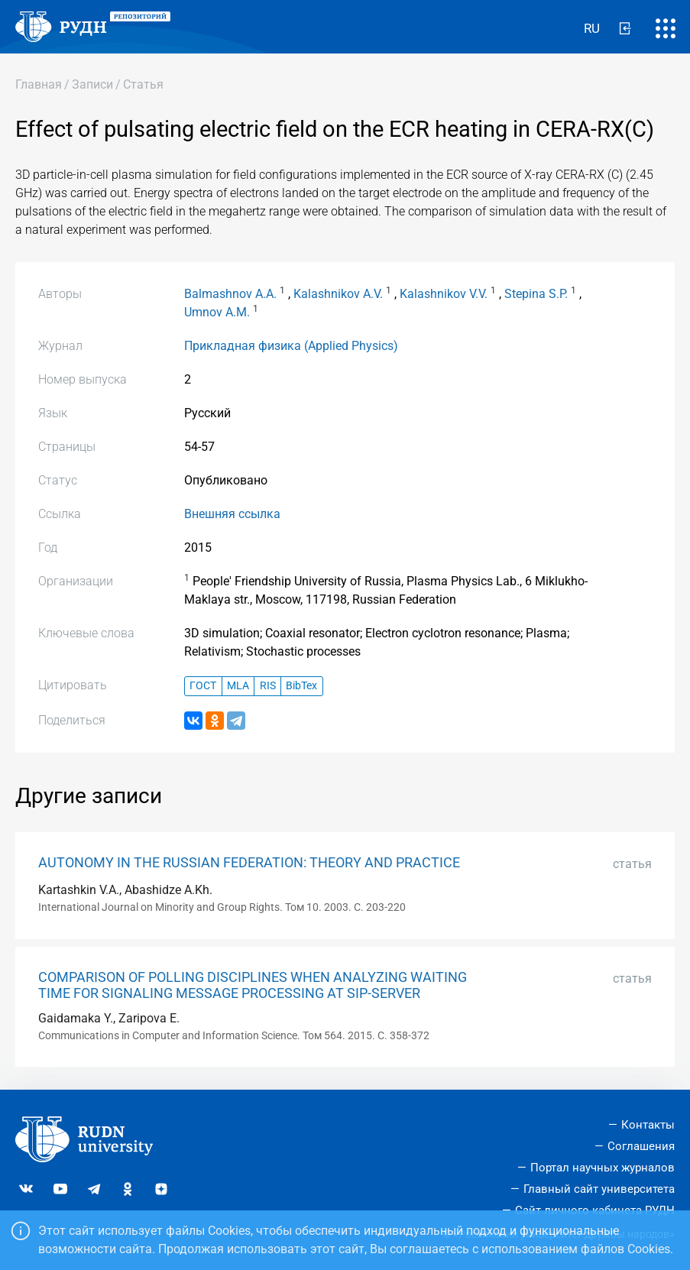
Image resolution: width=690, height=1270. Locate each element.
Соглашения (641, 1146)
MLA (238, 685)
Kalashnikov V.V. (444, 294)
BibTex (301, 685)
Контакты (648, 1125)
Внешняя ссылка (232, 514)
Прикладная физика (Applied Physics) (291, 346)
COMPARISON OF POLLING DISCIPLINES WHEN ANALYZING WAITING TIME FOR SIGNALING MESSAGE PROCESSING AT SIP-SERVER (252, 985)
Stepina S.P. (536, 294)
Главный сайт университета (599, 1189)
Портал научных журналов (602, 1167)
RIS (268, 685)
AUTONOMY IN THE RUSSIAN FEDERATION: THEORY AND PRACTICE (249, 862)
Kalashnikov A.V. (338, 294)
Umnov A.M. (217, 312)
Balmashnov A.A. (230, 294)
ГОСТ (203, 685)
